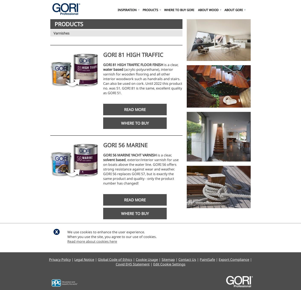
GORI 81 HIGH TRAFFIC (133, 55)
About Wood (208, 10)
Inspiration (127, 10)
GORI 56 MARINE (125, 145)
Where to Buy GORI (179, 10)
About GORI (233, 10)
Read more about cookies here (92, 241)
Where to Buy (135, 123)
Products (150, 10)
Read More (135, 109)
